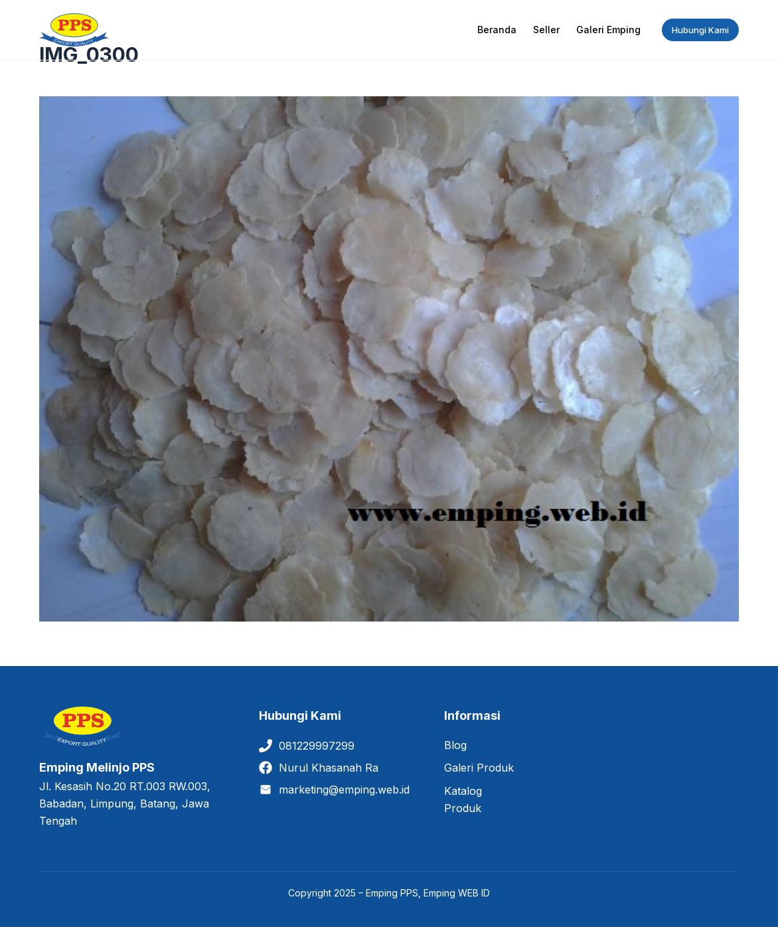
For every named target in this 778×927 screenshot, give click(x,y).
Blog (455, 745)
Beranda (496, 29)
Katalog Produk (463, 799)
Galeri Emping (608, 29)
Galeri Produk (479, 767)
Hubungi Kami (700, 30)
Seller (546, 29)
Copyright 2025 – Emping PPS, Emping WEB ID (389, 892)
